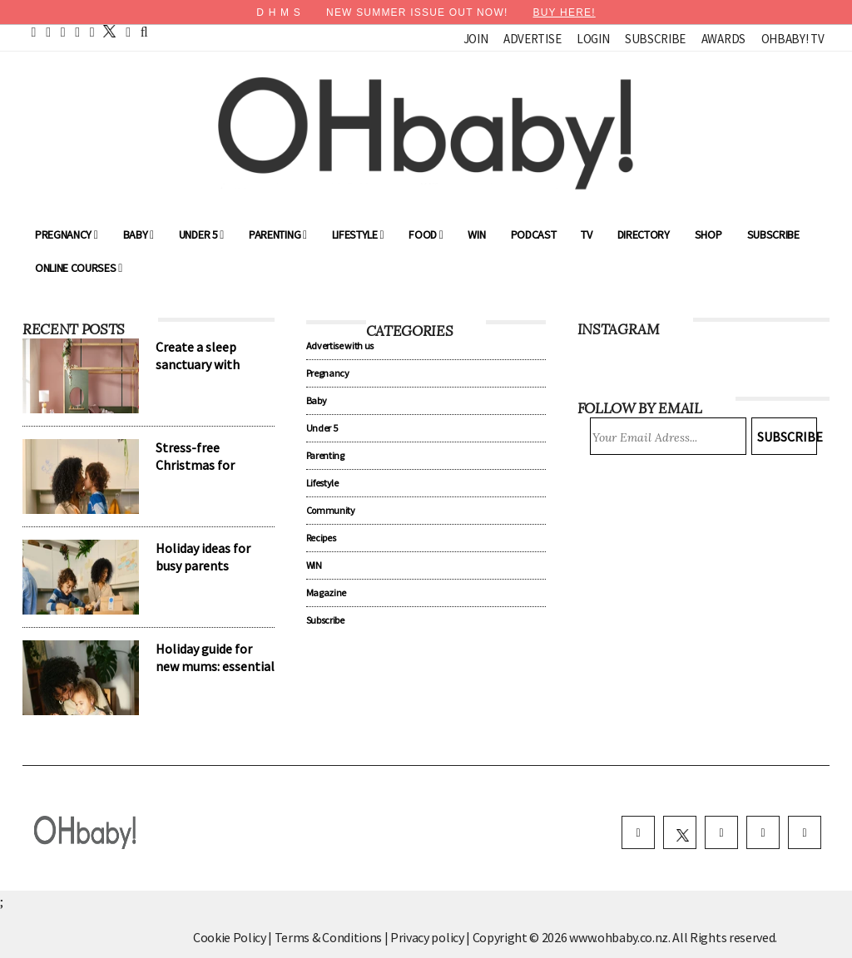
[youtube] (77, 31)
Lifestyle (358, 234)
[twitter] (105, 31)
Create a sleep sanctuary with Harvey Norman (200, 364)
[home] (34, 31)
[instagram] (92, 31)
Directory (643, 234)
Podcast (534, 234)
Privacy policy (428, 937)
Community (330, 510)
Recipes (321, 537)
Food (426, 234)
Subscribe (655, 39)
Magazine (326, 592)
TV (586, 234)
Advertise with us (340, 345)
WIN (476, 234)
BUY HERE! (563, 12)
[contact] (128, 31)
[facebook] (48, 31)
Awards (723, 39)
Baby (138, 234)
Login (593, 39)
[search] (144, 31)
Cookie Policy (229, 937)
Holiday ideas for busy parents (203, 557)
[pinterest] (63, 31)
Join (475, 39)
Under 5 (201, 234)
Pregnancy (66, 234)
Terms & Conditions (329, 937)
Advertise (532, 39)
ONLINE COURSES (78, 267)
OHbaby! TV (793, 39)
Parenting (278, 234)
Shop (708, 234)
